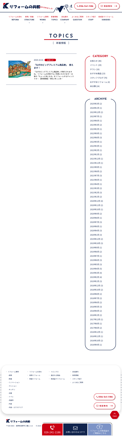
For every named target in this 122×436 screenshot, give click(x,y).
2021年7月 (94, 175)
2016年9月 (94, 344)
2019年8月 (94, 251)
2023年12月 (95, 112)
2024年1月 (94, 107)
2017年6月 (94, 327)
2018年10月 (95, 289)
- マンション (12, 386)
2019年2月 (94, 277)
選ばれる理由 (55, 375)
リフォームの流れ (15, 18)
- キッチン (11, 389)
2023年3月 (94, 124)
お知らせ (94, 60)
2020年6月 (94, 226)
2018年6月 (94, 302)
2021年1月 (94, 196)
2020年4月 (94, 230)
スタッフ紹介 (91, 18)
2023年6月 (94, 120)
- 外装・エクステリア (15, 407)
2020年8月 (94, 217)
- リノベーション (14, 382)
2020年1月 (94, 234)
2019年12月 (95, 238)
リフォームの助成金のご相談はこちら (99, 431)
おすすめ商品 (96, 73)
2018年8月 (94, 293)
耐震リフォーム (34, 379)
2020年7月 (94, 222)
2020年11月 (95, 205)
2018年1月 (94, 315)
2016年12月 (95, 332)
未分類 (93, 86)
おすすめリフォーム (98, 82)
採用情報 (75, 375)
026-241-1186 (52, 432)
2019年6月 (94, 260)
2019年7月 (94, 255)
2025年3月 (94, 103)
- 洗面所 (10, 400)
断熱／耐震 (29, 18)
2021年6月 (94, 179)
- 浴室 (10, 393)
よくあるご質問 (77, 18)
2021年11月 (95, 162)
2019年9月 (94, 247)
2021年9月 (94, 167)
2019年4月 (94, 268)
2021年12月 (95, 158)
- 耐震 (10, 379)
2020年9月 (94, 213)
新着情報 (54, 18)
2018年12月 (95, 285)
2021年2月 (94, 192)
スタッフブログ (96, 77)
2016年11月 (95, 336)
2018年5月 (94, 306)
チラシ (93, 69)
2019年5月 (94, 264)
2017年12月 (95, 319)
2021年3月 (94, 188)
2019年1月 (94, 281)
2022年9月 (94, 133)
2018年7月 (94, 298)
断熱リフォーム (34, 375)
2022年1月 (94, 154)
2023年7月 (94, 116)
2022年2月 (94, 150)
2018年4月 (94, 310)
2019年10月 (95, 243)
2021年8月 (94, 171)
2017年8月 (94, 323)
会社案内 (64, 18)
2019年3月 (94, 272)
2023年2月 (94, 129)
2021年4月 (94, 184)
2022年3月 (94, 145)
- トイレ (10, 396)
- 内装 (10, 404)
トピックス (55, 372)
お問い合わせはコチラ (75, 432)
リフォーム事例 (43, 18)
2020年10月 (95, 209)
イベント (94, 65)
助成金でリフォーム (105, 18)
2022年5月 (94, 141)
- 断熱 (10, 375)
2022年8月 (94, 137)
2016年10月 (95, 340)
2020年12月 (95, 200)
